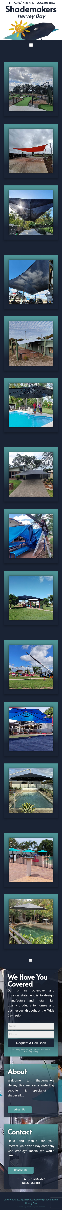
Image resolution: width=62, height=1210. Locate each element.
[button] (31, 45)
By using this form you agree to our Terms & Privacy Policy (31, 1051)
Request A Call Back (31, 1043)
